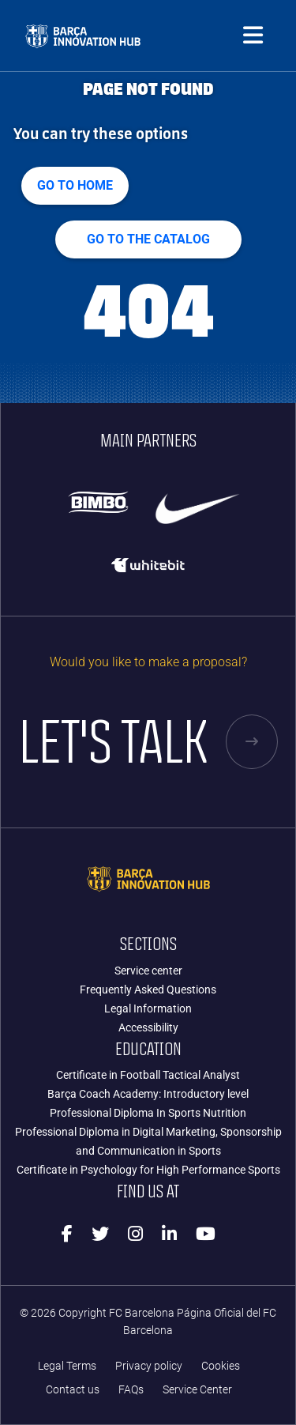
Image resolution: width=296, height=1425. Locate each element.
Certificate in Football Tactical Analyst (148, 1075)
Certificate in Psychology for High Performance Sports (148, 1169)
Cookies (220, 1366)
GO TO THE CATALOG (148, 239)
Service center (148, 970)
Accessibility (148, 1027)
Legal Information (148, 1008)
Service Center (197, 1390)
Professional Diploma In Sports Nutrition (148, 1112)
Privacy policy (148, 1366)
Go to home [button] (75, 185)
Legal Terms (67, 1366)
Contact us (72, 1390)
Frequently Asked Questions (148, 989)
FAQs (131, 1390)
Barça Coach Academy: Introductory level (148, 1094)
